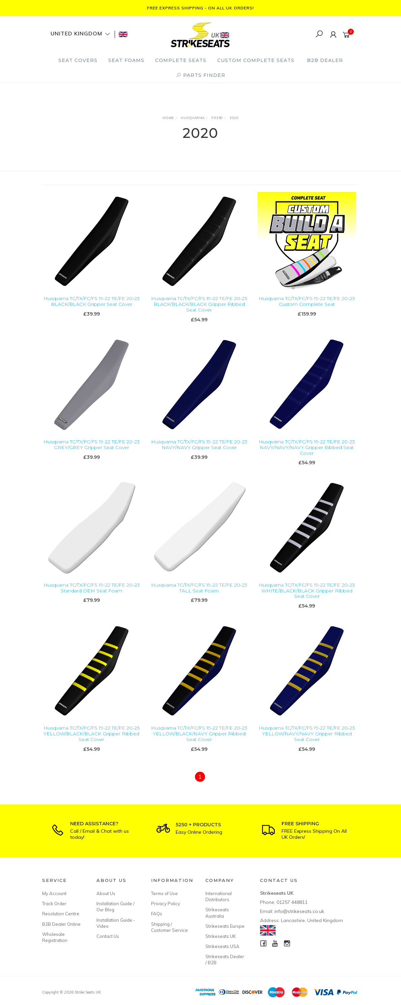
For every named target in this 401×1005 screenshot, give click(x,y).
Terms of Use (164, 893)
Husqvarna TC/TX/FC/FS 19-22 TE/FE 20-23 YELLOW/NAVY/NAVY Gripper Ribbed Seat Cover (307, 743)
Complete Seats (180, 60)
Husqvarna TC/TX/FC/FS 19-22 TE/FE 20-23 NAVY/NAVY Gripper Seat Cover (199, 454)
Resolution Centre (60, 913)
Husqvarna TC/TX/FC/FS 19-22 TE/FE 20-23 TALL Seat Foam (199, 597)
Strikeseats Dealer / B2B (224, 959)
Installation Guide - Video (115, 923)
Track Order (54, 903)
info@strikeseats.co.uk (299, 911)
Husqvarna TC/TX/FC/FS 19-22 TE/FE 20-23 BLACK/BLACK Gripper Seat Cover (92, 301)
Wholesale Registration (54, 937)
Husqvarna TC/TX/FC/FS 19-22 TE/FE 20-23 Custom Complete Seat (307, 301)
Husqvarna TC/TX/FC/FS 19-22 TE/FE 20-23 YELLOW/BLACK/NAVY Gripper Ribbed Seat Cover (199, 743)
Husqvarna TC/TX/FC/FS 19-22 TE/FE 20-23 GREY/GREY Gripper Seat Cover (92, 454)
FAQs (156, 913)
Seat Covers (77, 60)
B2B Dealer (325, 60)
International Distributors (218, 896)
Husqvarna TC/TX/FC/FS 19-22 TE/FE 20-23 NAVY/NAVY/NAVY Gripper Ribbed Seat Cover (307, 457)
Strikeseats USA (222, 946)
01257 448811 (292, 902)
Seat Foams (126, 60)
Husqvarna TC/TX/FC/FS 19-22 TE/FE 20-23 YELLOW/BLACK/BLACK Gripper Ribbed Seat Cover (92, 743)
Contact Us (107, 936)
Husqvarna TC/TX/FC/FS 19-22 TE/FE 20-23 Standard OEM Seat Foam (92, 597)
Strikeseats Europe (225, 926)
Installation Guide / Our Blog (115, 906)
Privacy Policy (165, 903)
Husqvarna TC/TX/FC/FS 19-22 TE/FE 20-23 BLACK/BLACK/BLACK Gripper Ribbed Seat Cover (199, 304)
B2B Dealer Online (61, 924)
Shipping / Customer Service (169, 927)
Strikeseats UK (220, 936)
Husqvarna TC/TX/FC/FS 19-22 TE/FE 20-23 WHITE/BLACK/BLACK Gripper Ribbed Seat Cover (307, 600)
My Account (54, 893)
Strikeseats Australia (217, 912)
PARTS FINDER (200, 75)
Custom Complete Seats (255, 60)
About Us (105, 893)
